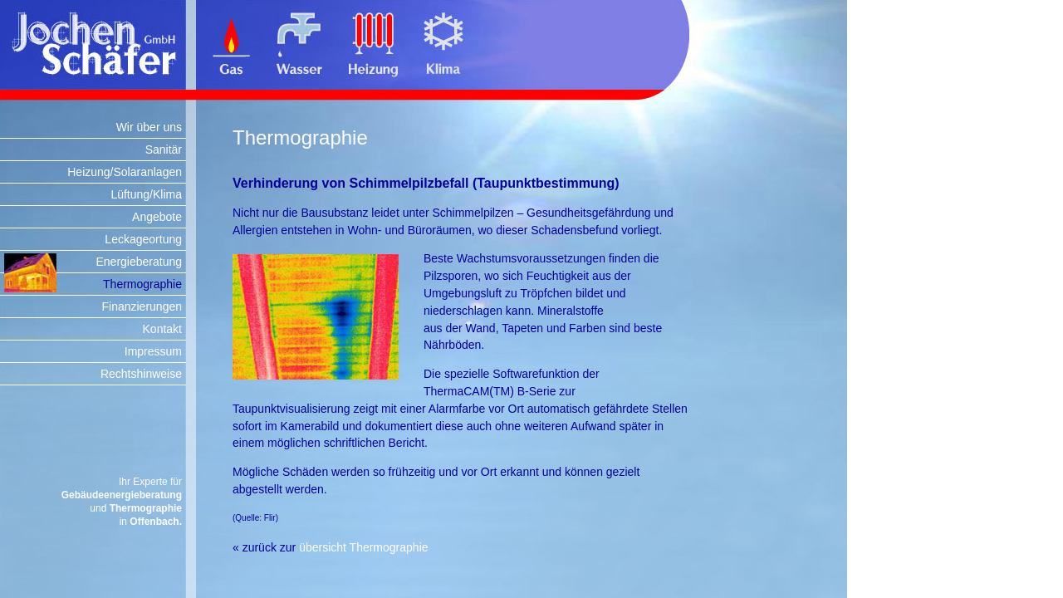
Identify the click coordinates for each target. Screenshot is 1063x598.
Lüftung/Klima (146, 194)
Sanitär (163, 149)
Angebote (157, 216)
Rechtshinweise (141, 373)
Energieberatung (139, 261)
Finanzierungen (141, 306)
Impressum (153, 351)
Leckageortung (143, 239)
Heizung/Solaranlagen (124, 172)
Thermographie (142, 284)
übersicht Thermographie (363, 547)
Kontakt (162, 329)
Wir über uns (149, 127)
